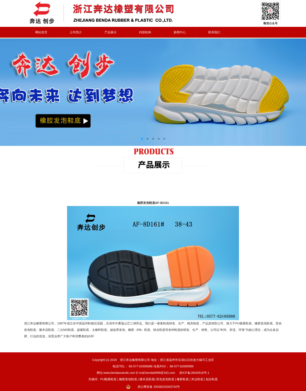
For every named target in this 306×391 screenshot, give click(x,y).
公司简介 (76, 32)
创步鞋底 (212, 379)
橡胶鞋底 (183, 379)
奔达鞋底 (197, 379)
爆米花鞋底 (147, 379)
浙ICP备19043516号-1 (194, 372)
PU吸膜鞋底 (108, 379)
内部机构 (145, 32)
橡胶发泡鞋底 (128, 379)
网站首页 (41, 32)
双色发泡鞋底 (165, 379)
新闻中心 (180, 32)
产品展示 (110, 32)
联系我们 (214, 32)
